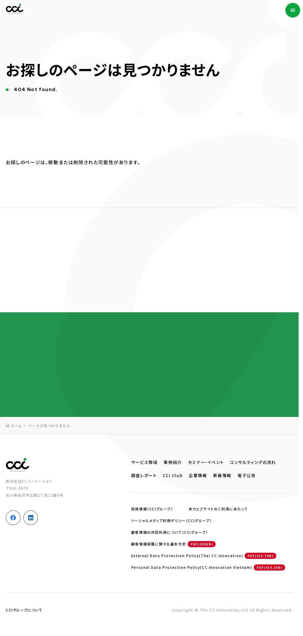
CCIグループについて (24, 609)
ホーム (16, 425)
